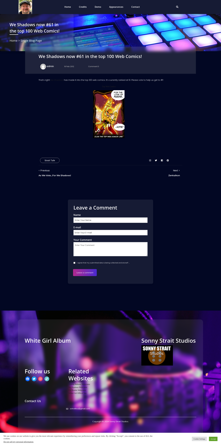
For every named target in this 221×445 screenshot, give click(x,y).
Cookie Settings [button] (199, 439)
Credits (83, 6)
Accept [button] (213, 439)
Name (77, 214)
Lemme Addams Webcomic (79, 384)
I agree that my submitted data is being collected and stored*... (103, 263)
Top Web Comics (109, 86)
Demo (98, 6)
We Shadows (56, 80)
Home (67, 6)
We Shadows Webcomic (77, 387)
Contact (135, 6)
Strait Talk (50, 160)
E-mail (77, 227)
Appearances (116, 6)
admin (50, 66)
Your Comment (82, 239)
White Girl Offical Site (77, 393)
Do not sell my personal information (18, 442)
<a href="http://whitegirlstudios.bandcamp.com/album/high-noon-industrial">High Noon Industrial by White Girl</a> (81, 353)
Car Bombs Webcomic (77, 390)
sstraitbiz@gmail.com (78, 408)
